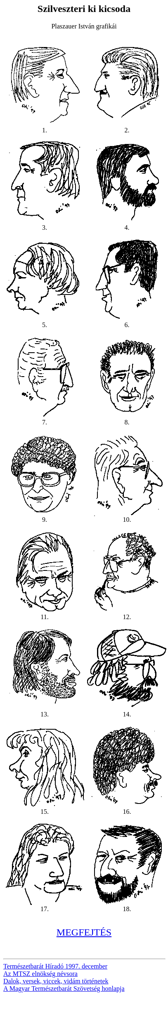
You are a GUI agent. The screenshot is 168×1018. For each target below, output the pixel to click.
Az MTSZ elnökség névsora (40, 973)
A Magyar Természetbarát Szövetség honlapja (64, 988)
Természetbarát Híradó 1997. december (55, 966)
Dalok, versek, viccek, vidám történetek (56, 981)
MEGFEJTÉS (84, 932)
